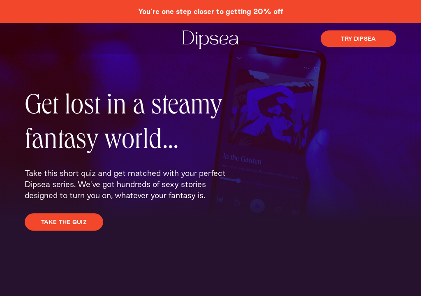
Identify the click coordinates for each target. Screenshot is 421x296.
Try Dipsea (358, 39)
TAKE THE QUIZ (64, 222)
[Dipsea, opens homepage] (210, 40)
